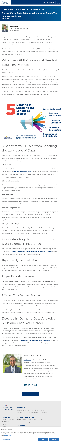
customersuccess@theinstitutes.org (32, 419)
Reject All (54, 439)
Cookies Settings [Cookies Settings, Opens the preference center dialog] (6, 439)
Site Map (44, 412)
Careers (19, 410)
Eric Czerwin (27, 360)
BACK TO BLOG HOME (30, 394)
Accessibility (35, 412)
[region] (30, 435)
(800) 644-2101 (31, 422)
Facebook (5, 422)
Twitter (4, 426)
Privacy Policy (29, 410)
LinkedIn (4, 424)
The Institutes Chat (8, 419)
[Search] (44, 2)
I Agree (42, 439)
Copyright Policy (22, 412)
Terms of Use (41, 410)
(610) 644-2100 (51, 422)
